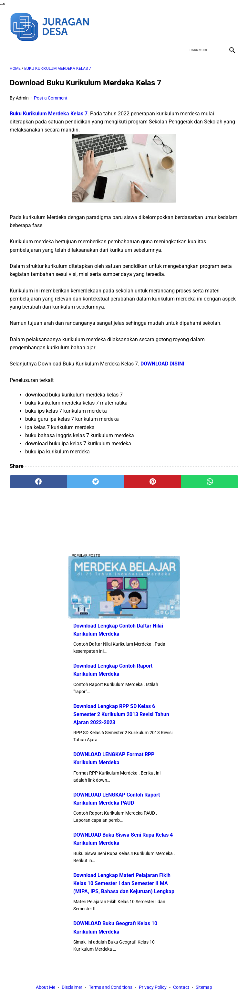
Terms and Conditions (110, 987)
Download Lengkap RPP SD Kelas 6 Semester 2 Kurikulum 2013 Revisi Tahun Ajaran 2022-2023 (121, 714)
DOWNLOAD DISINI (161, 364)
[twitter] (201, 26)
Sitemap (204, 987)
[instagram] (231, 26)
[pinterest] (152, 481)
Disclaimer (72, 987)
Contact (181, 987)
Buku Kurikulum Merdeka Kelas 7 (49, 114)
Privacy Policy (153, 987)
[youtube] (216, 26)
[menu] (13, 50)
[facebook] (186, 26)
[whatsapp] (209, 481)
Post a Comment (50, 97)
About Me (45, 987)
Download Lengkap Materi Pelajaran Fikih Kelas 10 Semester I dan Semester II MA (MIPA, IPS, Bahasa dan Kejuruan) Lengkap (123, 883)
